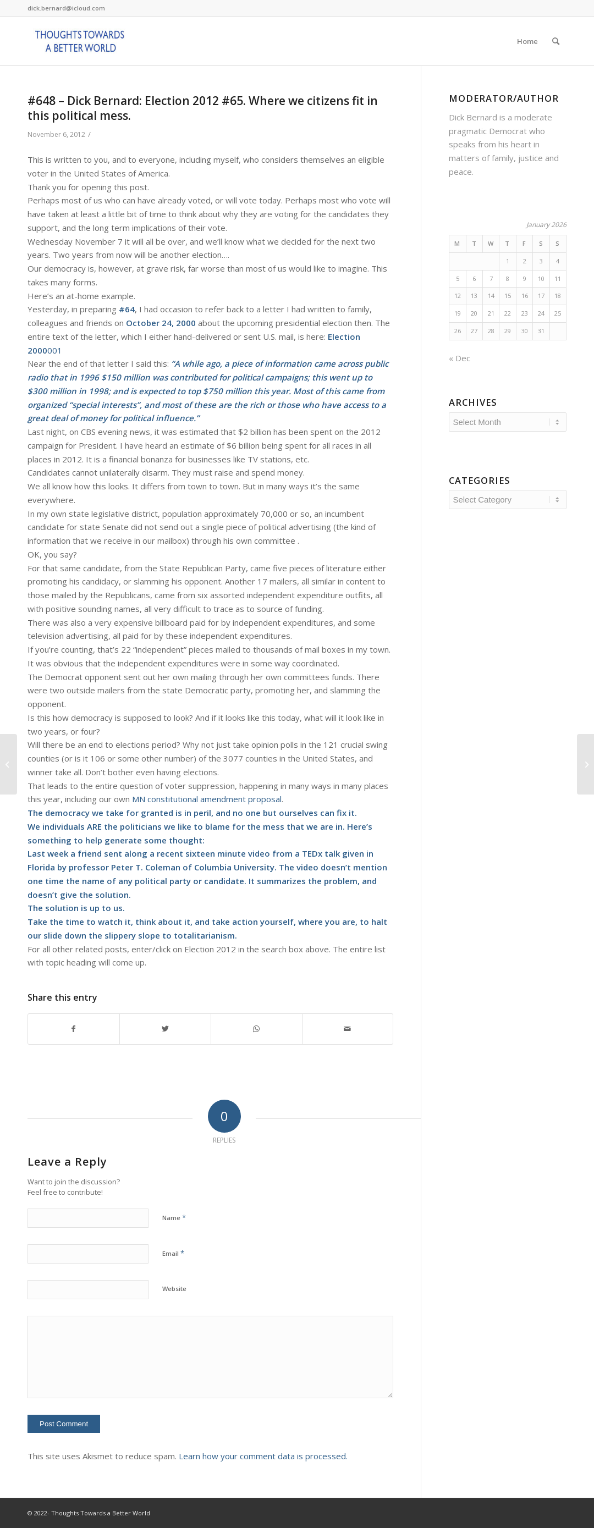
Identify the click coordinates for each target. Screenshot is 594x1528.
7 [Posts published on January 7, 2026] (491, 278)
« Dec (459, 357)
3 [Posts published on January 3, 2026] (541, 261)
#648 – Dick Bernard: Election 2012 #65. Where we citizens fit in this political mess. (203, 108)
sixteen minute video (227, 853)
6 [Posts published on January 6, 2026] (474, 278)
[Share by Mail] (347, 1029)
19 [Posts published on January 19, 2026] (457, 313)
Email (173, 1253)
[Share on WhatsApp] (256, 1029)
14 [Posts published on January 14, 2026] (491, 295)
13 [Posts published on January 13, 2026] (474, 295)
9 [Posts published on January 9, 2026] (524, 278)
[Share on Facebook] (73, 1029)
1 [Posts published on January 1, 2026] (507, 261)
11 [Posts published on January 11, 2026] (557, 278)
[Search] (555, 41)
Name (174, 1217)
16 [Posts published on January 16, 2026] (524, 295)
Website (174, 1288)
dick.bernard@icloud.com (66, 8)
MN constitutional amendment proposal (207, 798)
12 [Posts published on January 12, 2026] (457, 295)
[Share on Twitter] (165, 1029)
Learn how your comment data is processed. (263, 1455)
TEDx (312, 853)
